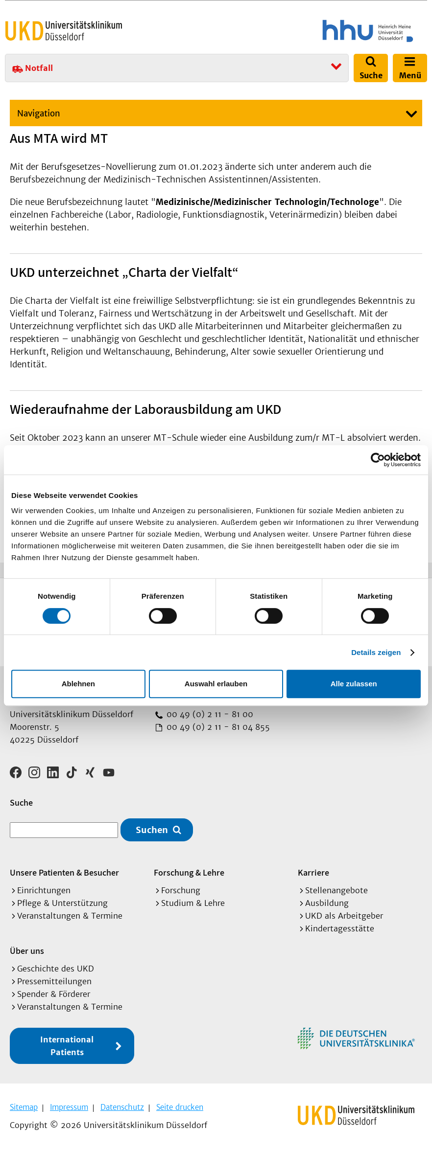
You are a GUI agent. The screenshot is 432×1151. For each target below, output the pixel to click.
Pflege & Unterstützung (62, 903)
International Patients (67, 1046)
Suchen (152, 829)
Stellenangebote (336, 890)
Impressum (69, 1107)
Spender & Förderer (53, 994)
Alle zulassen (354, 683)
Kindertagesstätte (339, 928)
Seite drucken (179, 1107)
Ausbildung (327, 903)
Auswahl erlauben (216, 683)
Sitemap (24, 1107)
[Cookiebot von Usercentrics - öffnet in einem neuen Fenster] (378, 459)
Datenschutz (122, 1107)
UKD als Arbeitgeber (344, 916)
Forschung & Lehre (189, 872)
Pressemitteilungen (54, 981)
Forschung (180, 890)
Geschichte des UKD (55, 968)
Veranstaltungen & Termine (69, 916)
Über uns (27, 950)
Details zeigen (376, 652)
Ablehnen (78, 683)
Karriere (313, 872)
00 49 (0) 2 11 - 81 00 (208, 714)
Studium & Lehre (193, 903)
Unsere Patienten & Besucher (64, 872)
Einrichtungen (44, 890)
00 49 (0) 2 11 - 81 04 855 (217, 727)
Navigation (38, 113)
